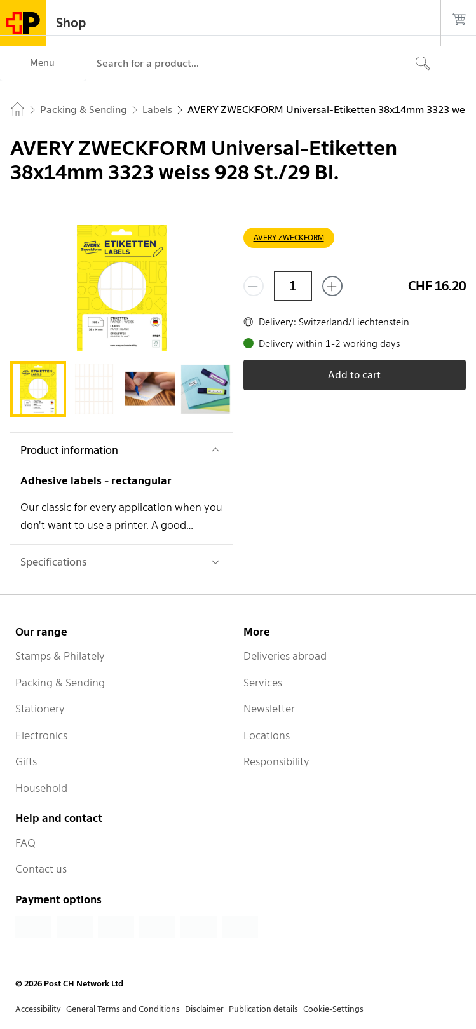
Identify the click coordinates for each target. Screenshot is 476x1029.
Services (262, 682)
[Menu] (43, 63)
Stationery (40, 708)
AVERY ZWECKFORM (289, 237)
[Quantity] (293, 286)
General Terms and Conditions (123, 1009)
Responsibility (276, 761)
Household (41, 788)
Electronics (41, 735)
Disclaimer (204, 1009)
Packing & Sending (60, 682)
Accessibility (38, 1009)
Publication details (263, 1009)
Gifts (26, 761)
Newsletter (269, 708)
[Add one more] (332, 286)
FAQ (25, 842)
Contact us (41, 868)
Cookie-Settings (333, 1009)
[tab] (38, 389)
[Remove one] (253, 286)
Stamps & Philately (60, 656)
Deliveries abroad (285, 656)
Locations (266, 735)
